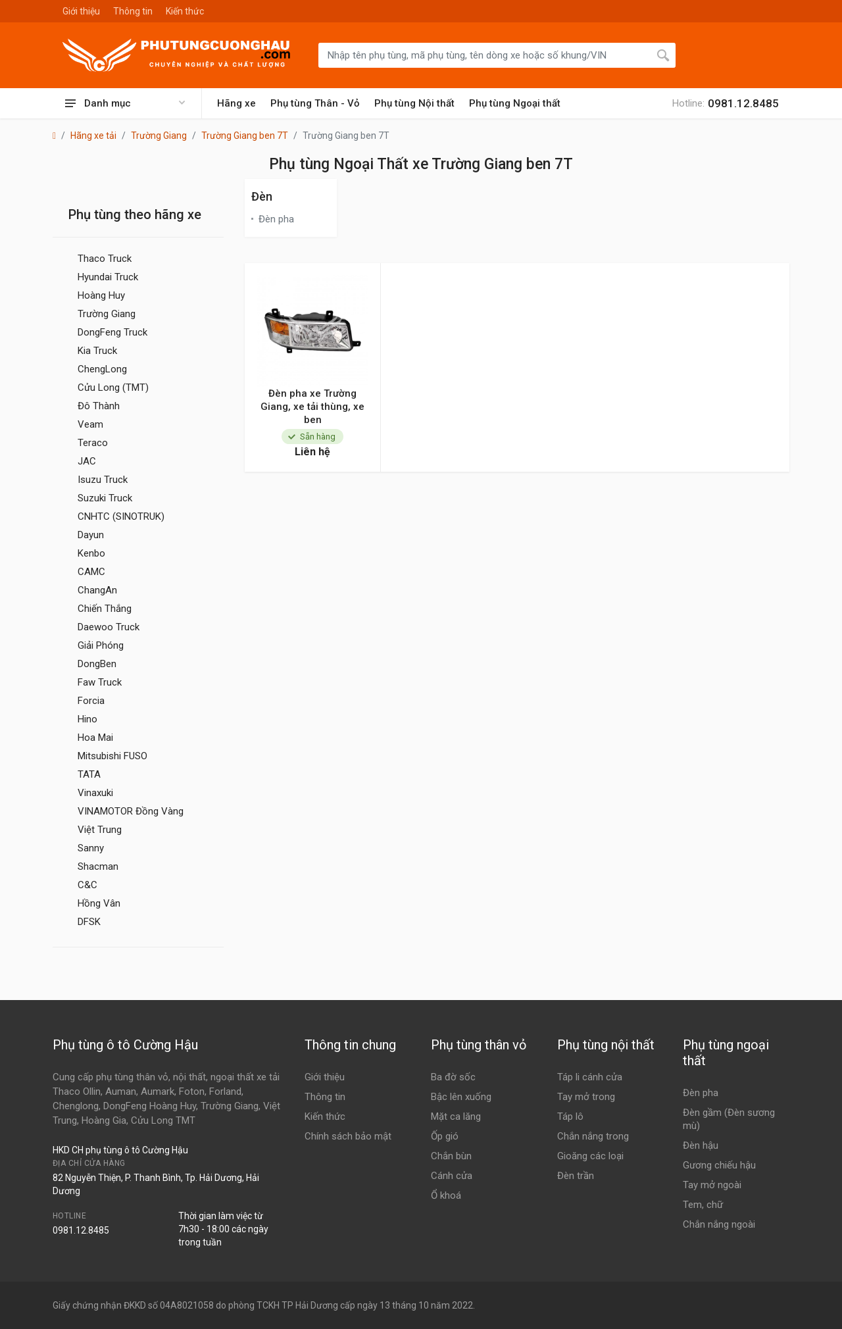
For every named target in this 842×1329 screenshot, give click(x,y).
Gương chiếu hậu (719, 1165)
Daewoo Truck (108, 627)
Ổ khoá (446, 1195)
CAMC (91, 572)
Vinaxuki (95, 793)
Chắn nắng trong (593, 1136)
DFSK (89, 922)
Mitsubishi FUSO (112, 756)
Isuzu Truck (103, 480)
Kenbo (91, 553)
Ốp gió (444, 1136)
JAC (87, 461)
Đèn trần (575, 1176)
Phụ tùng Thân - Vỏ (315, 103)
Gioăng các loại (590, 1156)
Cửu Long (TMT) (113, 387)
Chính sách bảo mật (348, 1136)
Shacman (98, 866)
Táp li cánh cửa (589, 1077)
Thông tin (133, 11)
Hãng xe (236, 103)
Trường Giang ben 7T (244, 135)
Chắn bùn (451, 1156)
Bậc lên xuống (461, 1097)
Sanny (91, 848)
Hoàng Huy (101, 295)
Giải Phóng (101, 645)
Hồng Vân (99, 903)
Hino (87, 719)
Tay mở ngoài (712, 1185)
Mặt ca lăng (456, 1116)
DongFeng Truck (112, 332)
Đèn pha (276, 219)
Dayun (91, 535)
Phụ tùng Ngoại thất (514, 103)
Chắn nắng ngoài (719, 1224)
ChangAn (97, 590)
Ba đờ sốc (453, 1077)
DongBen (97, 664)
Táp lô (570, 1116)
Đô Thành (99, 406)
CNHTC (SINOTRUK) (121, 516)
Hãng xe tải (93, 135)
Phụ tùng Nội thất (414, 103)
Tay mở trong (586, 1097)
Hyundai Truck (108, 277)
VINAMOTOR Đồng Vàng (131, 811)
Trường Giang (159, 135)
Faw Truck (100, 682)
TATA (89, 774)
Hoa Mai (95, 737)
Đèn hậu (700, 1145)
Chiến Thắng (105, 608)
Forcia (91, 701)
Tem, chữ (703, 1205)
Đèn (261, 196)
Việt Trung (100, 830)
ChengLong (102, 369)
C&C (87, 885)
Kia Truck (97, 351)
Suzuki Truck (105, 498)
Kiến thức (185, 11)
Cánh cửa (451, 1176)
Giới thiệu (81, 11)
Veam (90, 424)
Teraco (93, 443)
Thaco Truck (105, 258)
